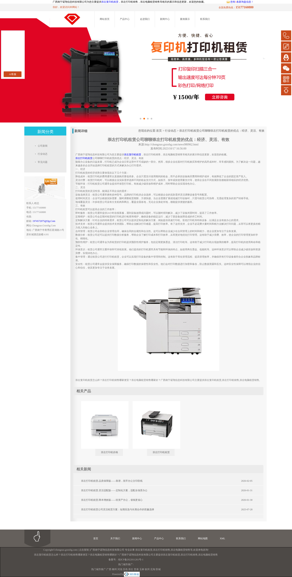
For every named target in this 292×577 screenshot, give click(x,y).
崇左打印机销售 (161, 549)
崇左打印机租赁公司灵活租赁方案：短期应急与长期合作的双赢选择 (117, 509)
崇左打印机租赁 (161, 452)
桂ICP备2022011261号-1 (130, 559)
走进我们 (145, 19)
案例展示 (185, 19)
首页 (159, 130)
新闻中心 (165, 19)
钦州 (147, 569)
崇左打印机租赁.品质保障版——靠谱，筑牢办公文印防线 (112, 480)
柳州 (114, 569)
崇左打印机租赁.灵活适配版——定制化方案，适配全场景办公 (114, 490)
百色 (125, 569)
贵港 (136, 569)
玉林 (141, 569)
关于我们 (115, 538)
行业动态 (170, 130)
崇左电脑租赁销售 (180, 549)
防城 (158, 569)
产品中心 (125, 19)
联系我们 (205, 19)
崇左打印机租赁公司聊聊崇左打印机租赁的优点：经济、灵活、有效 (221, 130)
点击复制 (84, 549)
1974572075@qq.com (43, 221)
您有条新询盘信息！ (240, 1)
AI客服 (12, 74)
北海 (152, 569)
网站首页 (105, 19)
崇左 (130, 569)
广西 (108, 569)
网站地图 (203, 538)
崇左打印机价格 (109, 452)
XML (222, 538)
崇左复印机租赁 (109, 1)
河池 (119, 569)
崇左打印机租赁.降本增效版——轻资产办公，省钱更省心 (112, 500)
